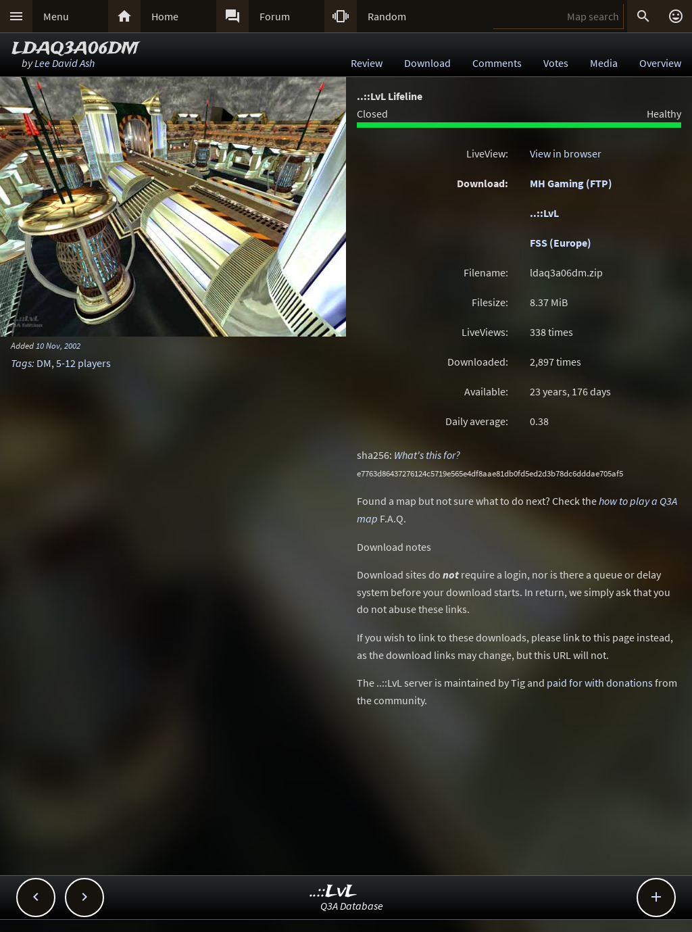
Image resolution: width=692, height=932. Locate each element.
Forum (275, 16)
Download (427, 63)
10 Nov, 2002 (58, 345)
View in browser (565, 153)
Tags (21, 363)
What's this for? (427, 455)
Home (164, 16)
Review (366, 63)
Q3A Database (351, 905)
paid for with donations (600, 682)
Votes (555, 63)
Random (387, 16)
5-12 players (83, 363)
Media (604, 63)
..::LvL (544, 213)
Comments (497, 63)
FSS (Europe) (560, 242)
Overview (660, 63)
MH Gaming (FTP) (571, 183)
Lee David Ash (64, 63)
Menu (56, 16)
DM (43, 363)
